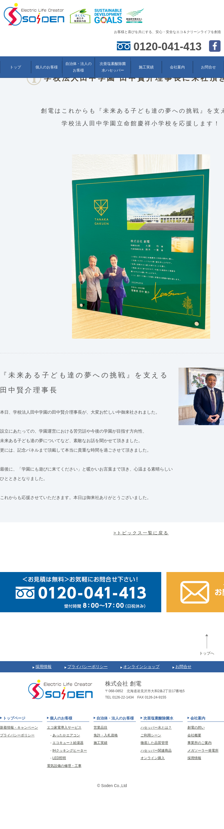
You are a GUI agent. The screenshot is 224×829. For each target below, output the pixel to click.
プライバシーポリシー (87, 666)
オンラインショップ (141, 666)
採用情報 (43, 666)
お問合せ (183, 666)
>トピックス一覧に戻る (141, 532)
